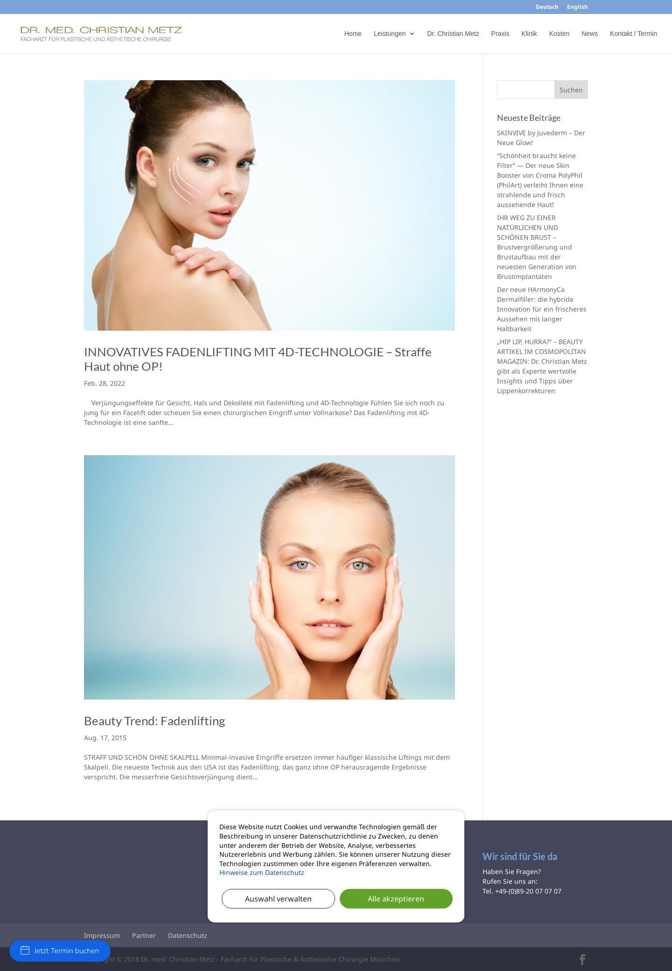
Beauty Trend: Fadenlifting (154, 720)
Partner (144, 935)
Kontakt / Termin (633, 33)
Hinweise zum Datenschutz (261, 872)
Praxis (500, 33)
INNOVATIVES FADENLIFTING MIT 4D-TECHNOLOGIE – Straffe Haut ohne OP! (258, 359)
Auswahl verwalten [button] (278, 899)
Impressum (102, 935)
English (577, 7)
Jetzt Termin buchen (60, 951)
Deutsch (547, 7)
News (589, 33)
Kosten (559, 33)
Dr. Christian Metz (453, 33)
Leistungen (390, 33)
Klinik (529, 33)
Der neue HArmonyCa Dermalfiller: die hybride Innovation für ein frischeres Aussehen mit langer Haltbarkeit (542, 309)
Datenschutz (187, 935)
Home (353, 33)
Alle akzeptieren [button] (396, 899)
